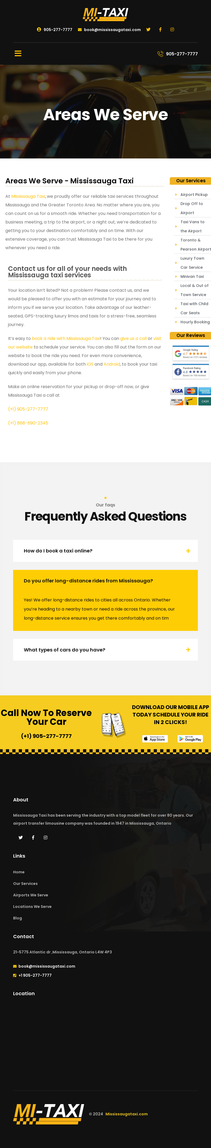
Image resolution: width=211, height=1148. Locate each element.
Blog (17, 918)
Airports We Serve (30, 895)
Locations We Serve (32, 906)
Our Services (25, 883)
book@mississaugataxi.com (109, 29)
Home (19, 872)
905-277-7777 (54, 29)
